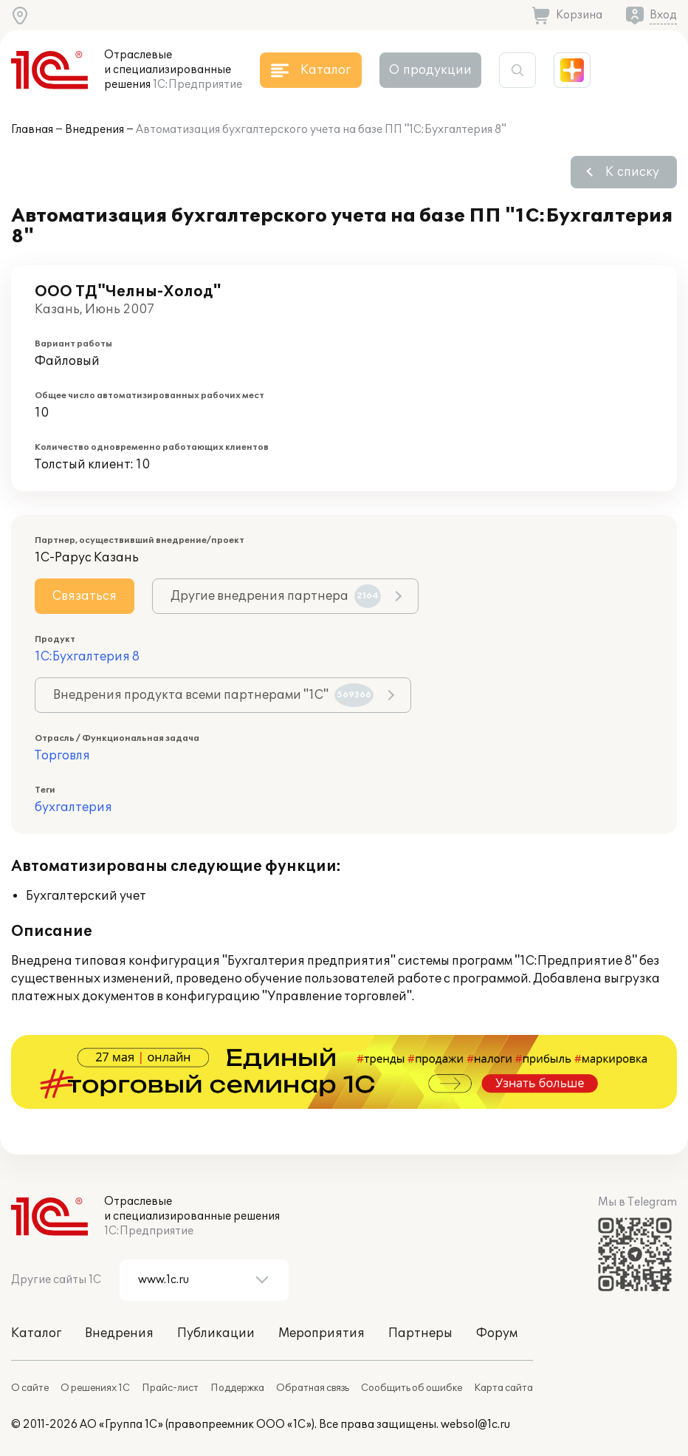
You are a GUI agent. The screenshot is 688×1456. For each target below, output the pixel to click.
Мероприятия (321, 1333)
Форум (496, 1333)
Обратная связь (312, 1388)
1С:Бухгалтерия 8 (87, 656)
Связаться (84, 596)
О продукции (430, 70)
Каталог (36, 1333)
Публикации (216, 1333)
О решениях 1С (95, 1388)
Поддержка (237, 1388)
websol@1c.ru (475, 1424)
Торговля (62, 755)
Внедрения (94, 129)
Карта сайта (503, 1388)
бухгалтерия (73, 807)
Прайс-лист (170, 1388)
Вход (663, 15)
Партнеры (420, 1333)
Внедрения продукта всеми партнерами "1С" (213, 695)
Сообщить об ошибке (411, 1388)
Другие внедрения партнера (276, 596)
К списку (632, 172)
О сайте (30, 1388)
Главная (32, 129)
